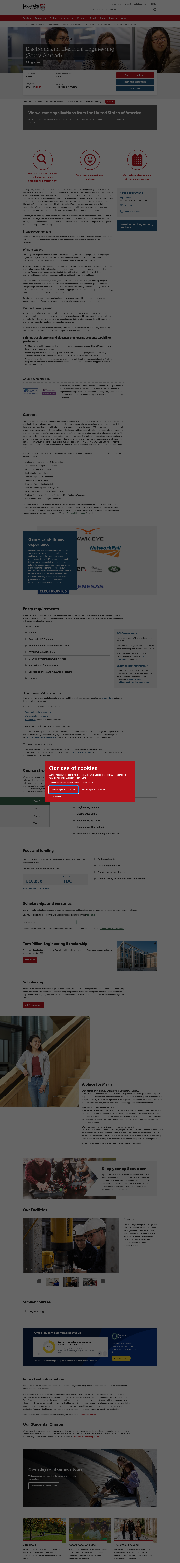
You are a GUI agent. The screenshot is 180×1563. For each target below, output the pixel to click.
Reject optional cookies (93, 789)
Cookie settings (55, 796)
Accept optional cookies (63, 789)
